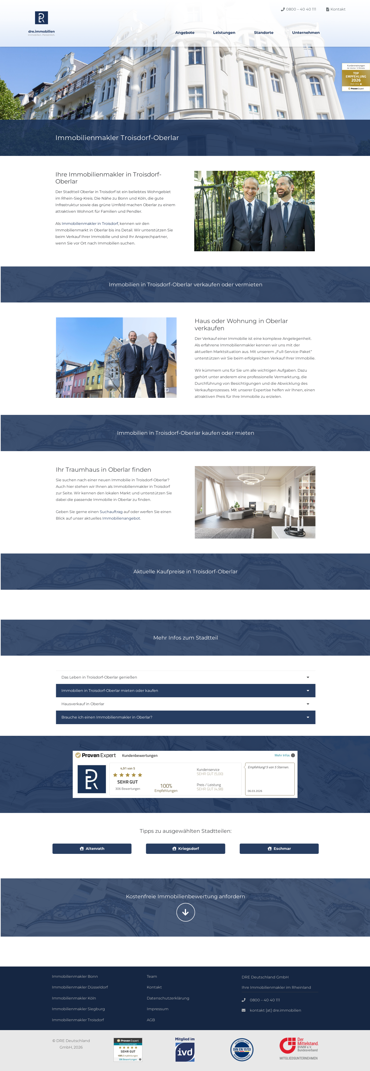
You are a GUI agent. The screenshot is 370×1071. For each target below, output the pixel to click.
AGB (151, 1020)
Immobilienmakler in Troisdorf (89, 223)
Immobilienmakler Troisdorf (78, 1020)
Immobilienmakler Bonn (75, 976)
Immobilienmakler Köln (74, 998)
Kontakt (154, 987)
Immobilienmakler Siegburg (78, 1009)
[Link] (41, 23)
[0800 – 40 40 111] (246, 1000)
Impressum (158, 1009)
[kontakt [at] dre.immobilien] (246, 1010)
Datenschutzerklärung (168, 998)
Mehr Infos (285, 755)
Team (152, 976)
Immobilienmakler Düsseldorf (80, 987)
